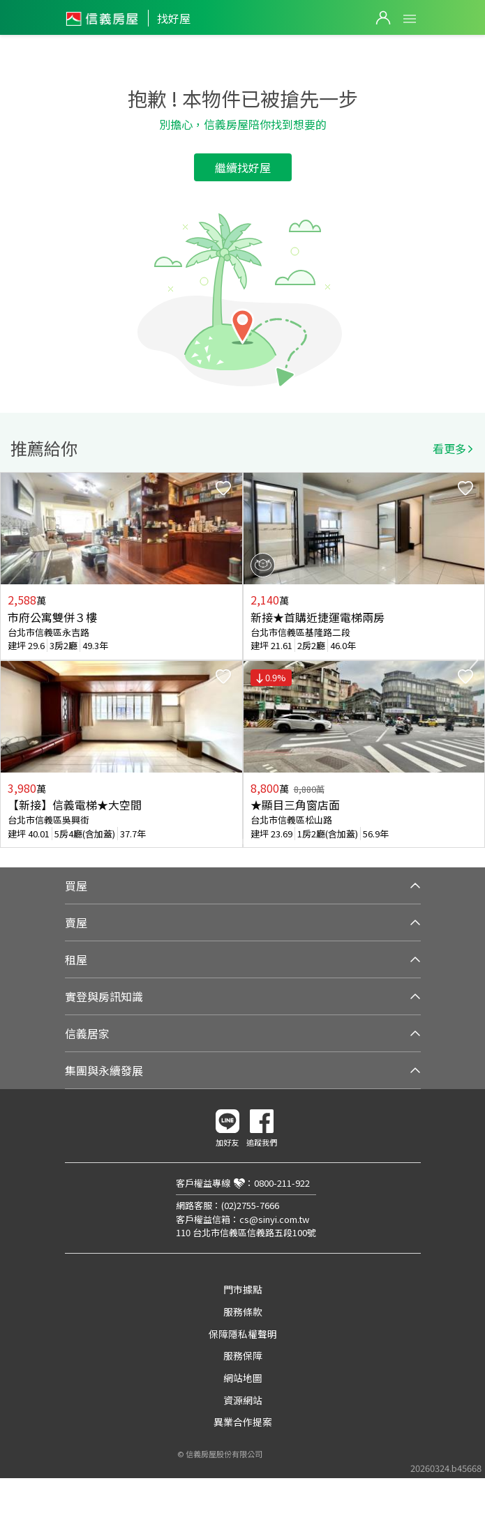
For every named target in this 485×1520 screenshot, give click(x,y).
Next (474, 660)
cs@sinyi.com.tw (274, 1219)
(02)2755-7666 (250, 1205)
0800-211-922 (282, 1183)
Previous (11, 660)
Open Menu (409, 19)
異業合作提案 (243, 1422)
